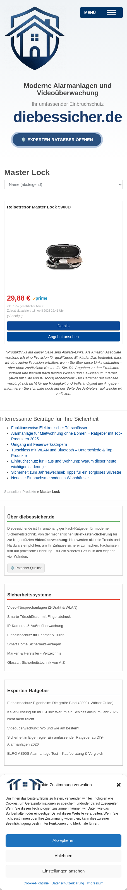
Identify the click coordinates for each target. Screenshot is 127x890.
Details (63, 326)
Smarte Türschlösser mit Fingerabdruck (39, 616)
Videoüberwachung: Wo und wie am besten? (43, 728)
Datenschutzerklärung (67, 883)
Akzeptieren (63, 840)
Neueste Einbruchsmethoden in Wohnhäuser (50, 478)
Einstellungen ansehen (63, 871)
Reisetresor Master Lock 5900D (39, 207)
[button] (118, 785)
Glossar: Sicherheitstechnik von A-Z (36, 662)
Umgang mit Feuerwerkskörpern (39, 444)
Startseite (11, 492)
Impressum (95, 883)
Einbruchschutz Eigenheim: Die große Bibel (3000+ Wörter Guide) (60, 703)
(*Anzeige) (15, 316)
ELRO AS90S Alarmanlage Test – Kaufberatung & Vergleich (55, 753)
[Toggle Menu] (111, 12)
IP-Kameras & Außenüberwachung (35, 626)
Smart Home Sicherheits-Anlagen (34, 644)
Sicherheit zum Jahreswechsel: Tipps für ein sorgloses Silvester (66, 472)
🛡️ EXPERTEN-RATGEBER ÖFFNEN (57, 139)
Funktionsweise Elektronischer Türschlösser (49, 428)
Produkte (29, 492)
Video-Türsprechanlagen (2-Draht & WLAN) (42, 607)
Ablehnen (63, 855)
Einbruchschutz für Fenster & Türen (35, 635)
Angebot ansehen (63, 337)
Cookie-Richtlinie (36, 883)
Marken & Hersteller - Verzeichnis (34, 653)
